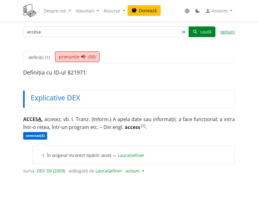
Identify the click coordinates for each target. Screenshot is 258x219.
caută (202, 32)
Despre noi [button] (55, 11)
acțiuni (133, 171)
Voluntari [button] (86, 11)
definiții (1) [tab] (39, 57)
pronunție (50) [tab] (77, 57)
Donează (144, 10)
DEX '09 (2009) (51, 171)
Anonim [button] (217, 11)
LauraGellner (131, 155)
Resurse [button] (112, 11)
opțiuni (227, 32)
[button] (187, 10)
